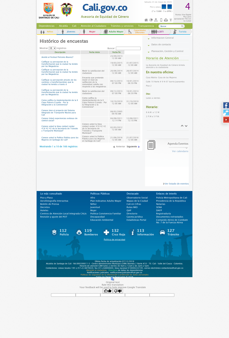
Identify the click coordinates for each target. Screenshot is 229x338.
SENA (159, 207)
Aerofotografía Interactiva (54, 201)
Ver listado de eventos (177, 183)
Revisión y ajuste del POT (53, 216)
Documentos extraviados (169, 216)
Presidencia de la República (171, 201)
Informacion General (162, 38)
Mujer (92, 31)
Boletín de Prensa (49, 204)
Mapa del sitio (156, 20)
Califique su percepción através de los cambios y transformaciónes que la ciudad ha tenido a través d (59, 82)
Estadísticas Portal (136, 220)
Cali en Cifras (134, 204)
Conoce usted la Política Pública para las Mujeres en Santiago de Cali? (60, 139)
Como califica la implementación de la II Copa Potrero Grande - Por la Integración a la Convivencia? (60, 102)
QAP (129, 210)
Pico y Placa (46, 197)
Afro (92, 197)
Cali (74, 25)
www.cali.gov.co (57, 11)
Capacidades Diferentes (140, 31)
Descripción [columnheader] (60, 52)
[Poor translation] (118, 291)
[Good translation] (108, 291)
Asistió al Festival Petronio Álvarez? (57, 57)
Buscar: (124, 48)
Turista (182, 31)
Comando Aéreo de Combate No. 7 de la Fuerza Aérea (172, 221)
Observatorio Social (137, 197)
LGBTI (161, 31)
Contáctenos (166, 20)
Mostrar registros (53, 48)
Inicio (146, 20)
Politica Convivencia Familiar (105, 213)
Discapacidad (97, 216)
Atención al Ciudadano (93, 25)
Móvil (161, 20)
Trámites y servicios (122, 25)
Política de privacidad (114, 239)
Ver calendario (180, 151)
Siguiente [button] (132, 146)
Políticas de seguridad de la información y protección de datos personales (115, 275)
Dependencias (47, 25)
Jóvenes (71, 31)
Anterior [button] (120, 146)
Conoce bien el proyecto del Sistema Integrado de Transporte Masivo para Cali (59, 112)
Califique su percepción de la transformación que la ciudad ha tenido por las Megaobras (60, 92)
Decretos (45, 207)
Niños (50, 31)
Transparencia (146, 25)
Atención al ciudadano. (96, 270)
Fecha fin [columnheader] (116, 52)
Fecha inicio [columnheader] (94, 52)
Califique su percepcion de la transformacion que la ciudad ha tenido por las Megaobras (60, 64)
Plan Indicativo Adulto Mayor (105, 201)
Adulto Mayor (116, 31)
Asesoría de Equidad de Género (105, 17)
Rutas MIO (132, 207)
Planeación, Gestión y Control (167, 51)
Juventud (95, 207)
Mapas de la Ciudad (137, 201)
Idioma (151, 20)
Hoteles (44, 210)
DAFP (159, 210)
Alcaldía (63, 25)
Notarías (160, 204)
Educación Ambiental (101, 220)
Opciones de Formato (171, 20)
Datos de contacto (161, 44)
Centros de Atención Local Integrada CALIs (63, 213)
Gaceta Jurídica (135, 216)
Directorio (132, 213)
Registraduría (163, 213)
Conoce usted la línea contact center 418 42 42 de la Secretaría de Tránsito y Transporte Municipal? (60, 128)
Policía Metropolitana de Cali (171, 197)
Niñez (93, 204)
